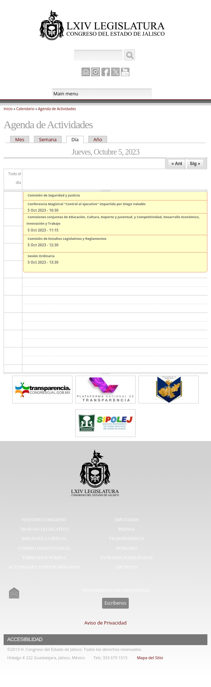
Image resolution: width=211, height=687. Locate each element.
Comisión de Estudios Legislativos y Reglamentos (67, 238)
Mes (19, 139)
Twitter (115, 72)
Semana (48, 139)
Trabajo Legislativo (44, 529)
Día (77, 139)
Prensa (126, 529)
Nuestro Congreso (44, 519)
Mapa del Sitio (150, 657)
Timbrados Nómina (44, 557)
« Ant (176, 163)
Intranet (126, 548)
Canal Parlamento (86, 72)
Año (97, 139)
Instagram (95, 72)
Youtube (125, 72)
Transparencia (126, 538)
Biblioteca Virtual (44, 538)
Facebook (105, 72)
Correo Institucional (44, 548)
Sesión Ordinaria (41, 256)
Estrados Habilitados (127, 557)
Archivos (126, 567)
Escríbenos (115, 603)
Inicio (8, 108)
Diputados (126, 519)
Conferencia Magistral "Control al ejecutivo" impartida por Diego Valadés (87, 204)
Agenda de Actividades (57, 108)
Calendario (25, 108)
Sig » (195, 163)
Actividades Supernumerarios (44, 567)
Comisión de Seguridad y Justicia (54, 195)
